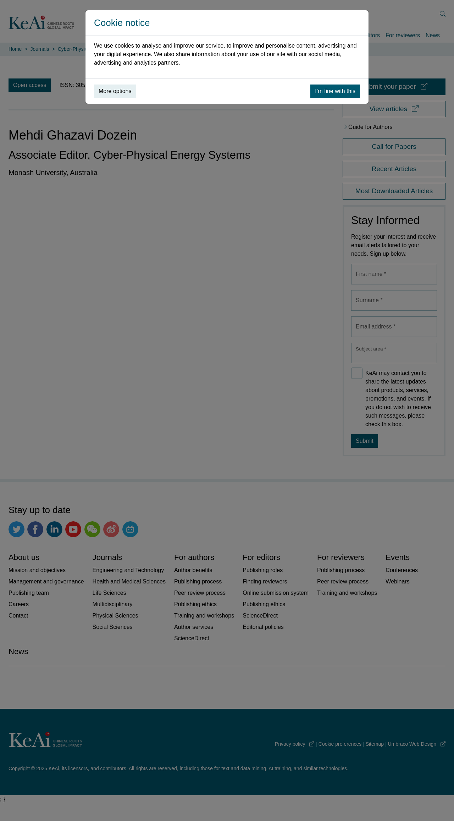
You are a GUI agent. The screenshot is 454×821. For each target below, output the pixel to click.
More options (115, 91)
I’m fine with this (335, 91)
